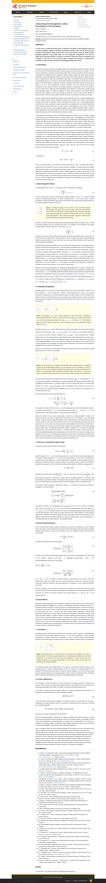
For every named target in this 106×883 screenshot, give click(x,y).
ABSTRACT (39, 45)
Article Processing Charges (20, 30)
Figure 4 (90, 617)
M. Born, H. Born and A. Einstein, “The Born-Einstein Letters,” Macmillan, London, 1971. (61, 798)
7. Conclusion (40, 629)
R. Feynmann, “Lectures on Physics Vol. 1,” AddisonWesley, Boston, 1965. (58, 818)
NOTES (38, 867)
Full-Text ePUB (82, 22)
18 (79, 196)
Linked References (83, 25)
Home (18, 12)
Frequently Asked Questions (21, 45)
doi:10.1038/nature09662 (47, 777)
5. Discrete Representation (45, 523)
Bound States (16, 80)
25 (92, 464)
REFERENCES (40, 748)
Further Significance (18, 86)
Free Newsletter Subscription (21, 36)
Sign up (68, 880)
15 (79, 115)
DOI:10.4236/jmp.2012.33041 (43, 20)
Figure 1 (87, 198)
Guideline (16, 28)
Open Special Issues (19, 50)
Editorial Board (17, 26)
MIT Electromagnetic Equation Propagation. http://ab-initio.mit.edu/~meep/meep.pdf (60, 824)
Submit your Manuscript (80, 880)
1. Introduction (40, 65)
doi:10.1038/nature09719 (58, 782)
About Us (78, 12)
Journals (29, 12)
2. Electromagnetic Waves (45, 184)
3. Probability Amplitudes (44, 286)
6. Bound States (41, 599)
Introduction (16, 64)
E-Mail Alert (17, 880)
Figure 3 (54, 341)
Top (14, 59)
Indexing (16, 20)
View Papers (17, 22)
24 (61, 345)
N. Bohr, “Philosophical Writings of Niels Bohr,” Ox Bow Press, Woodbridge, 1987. (60, 808)
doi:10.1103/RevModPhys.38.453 (47, 767)
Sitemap (55, 877)
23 (84, 337)
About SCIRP (50, 877)
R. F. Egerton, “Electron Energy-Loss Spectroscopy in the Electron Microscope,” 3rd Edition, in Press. (65, 856)
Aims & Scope (17, 24)
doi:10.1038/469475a (46, 771)
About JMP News (18, 43)
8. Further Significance (43, 679)
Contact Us (60, 877)
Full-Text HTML (82, 20)
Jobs (89, 12)
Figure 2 (75, 274)
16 (36, 238)
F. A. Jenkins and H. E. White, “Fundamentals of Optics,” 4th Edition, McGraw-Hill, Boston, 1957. (63, 814)
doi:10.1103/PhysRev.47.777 (46, 757)
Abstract (80, 16)
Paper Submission (18, 32)
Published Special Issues (20, 52)
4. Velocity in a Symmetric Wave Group (49, 442)
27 (36, 617)
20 (57, 254)
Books (42, 12)
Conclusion (16, 83)
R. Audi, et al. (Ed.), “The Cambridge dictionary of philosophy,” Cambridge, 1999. (59, 796)
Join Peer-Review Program (30, 880)
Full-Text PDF (82, 18)
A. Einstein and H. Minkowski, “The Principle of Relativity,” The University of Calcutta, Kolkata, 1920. (64, 828)
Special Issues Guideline (20, 54)
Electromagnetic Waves (19, 67)
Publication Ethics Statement (21, 41)
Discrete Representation (19, 77)
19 (57, 226)
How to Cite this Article (84, 27)
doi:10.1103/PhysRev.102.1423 (61, 854)
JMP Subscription (18, 34)
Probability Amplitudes (19, 70)
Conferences (53, 12)
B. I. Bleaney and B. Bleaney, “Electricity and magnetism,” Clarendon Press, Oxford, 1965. (62, 820)
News (66, 12)
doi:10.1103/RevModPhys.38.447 (65, 761)
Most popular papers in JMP (21, 38)
